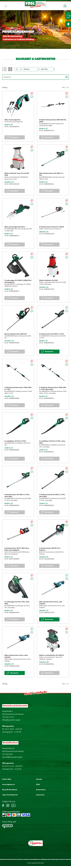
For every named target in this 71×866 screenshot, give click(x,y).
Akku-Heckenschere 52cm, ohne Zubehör (16, 656)
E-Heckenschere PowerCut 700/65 (51, 227)
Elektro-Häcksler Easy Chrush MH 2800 (16, 174)
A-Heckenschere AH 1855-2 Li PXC (51, 334)
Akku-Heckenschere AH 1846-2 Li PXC (51, 174)
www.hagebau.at (8, 784)
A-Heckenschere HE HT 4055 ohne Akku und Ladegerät (16, 549)
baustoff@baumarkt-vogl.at (12, 757)
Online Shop (6, 779)
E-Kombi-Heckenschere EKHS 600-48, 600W (52, 121)
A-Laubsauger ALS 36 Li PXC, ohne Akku (17, 603)
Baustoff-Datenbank (9, 790)
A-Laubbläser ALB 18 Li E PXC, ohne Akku (52, 442)
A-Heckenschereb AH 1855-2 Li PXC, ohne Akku (52, 495)
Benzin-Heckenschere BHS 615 (15, 334)
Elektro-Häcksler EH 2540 (48, 280)
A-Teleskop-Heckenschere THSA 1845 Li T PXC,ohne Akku (52, 388)
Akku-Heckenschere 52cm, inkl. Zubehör (50, 603)
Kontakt (39, 779)
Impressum (40, 795)
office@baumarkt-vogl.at (11, 720)
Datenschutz (40, 790)
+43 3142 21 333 (8, 717)
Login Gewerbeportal (10, 795)
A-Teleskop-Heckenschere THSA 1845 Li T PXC (17, 388)
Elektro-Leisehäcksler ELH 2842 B (51, 655)
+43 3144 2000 (7, 754)
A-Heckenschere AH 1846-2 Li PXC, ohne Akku (17, 495)
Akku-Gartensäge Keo (12, 120)
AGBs (38, 784)
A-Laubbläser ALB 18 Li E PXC (15, 441)
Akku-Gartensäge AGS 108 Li (14, 227)
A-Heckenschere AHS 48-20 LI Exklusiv (50, 549)
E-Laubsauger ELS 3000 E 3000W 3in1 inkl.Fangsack (18, 281)
